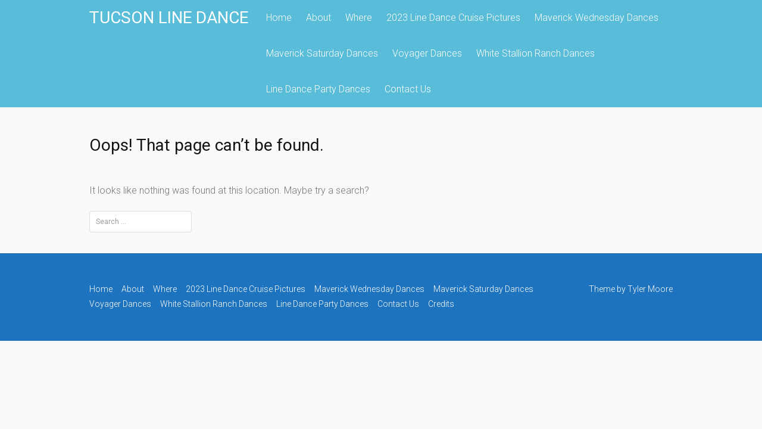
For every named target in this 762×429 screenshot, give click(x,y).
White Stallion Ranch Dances (535, 53)
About (318, 17)
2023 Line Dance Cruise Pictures (453, 17)
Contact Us (408, 89)
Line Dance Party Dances (318, 89)
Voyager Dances (427, 53)
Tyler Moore (650, 289)
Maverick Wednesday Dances (596, 17)
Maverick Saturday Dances (322, 53)
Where (358, 17)
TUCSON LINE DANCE (168, 17)
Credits (441, 304)
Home (279, 17)
